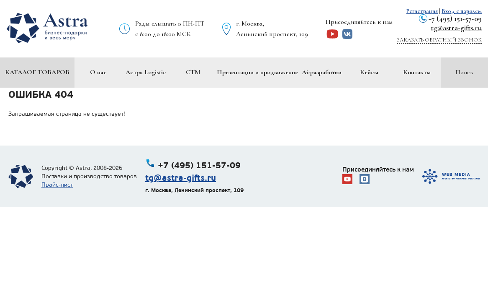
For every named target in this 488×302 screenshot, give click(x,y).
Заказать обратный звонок (439, 39)
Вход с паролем (462, 11)
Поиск (464, 72)
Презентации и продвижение (257, 72)
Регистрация (422, 11)
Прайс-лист (57, 184)
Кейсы (369, 72)
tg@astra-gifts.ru (456, 27)
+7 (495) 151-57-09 (455, 18)
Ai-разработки (322, 72)
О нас (98, 72)
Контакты (417, 72)
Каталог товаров (37, 72)
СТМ (193, 72)
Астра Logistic (146, 72)
